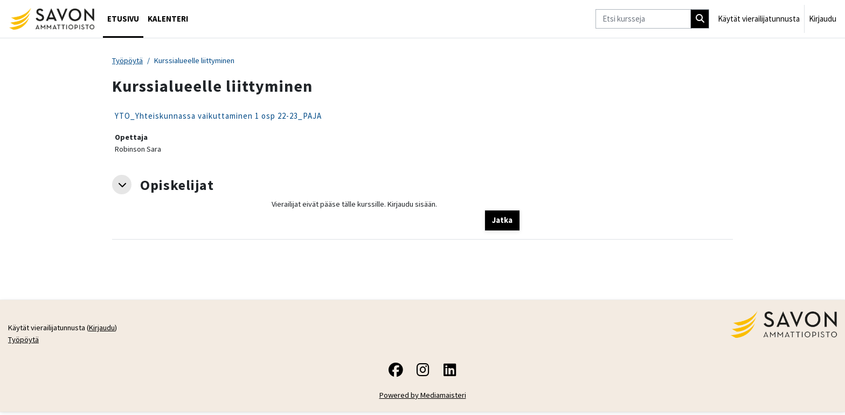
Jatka (502, 221)
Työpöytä (128, 61)
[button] (121, 186)
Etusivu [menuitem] (123, 18)
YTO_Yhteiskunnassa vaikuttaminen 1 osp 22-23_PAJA (218, 116)
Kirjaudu (822, 18)
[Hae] (700, 19)
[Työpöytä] (51, 19)
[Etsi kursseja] (643, 19)
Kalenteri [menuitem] (168, 18)
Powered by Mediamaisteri (422, 398)
